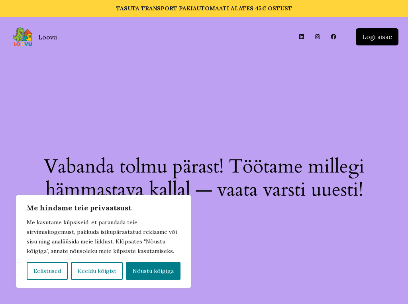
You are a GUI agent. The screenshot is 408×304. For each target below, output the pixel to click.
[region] (103, 241)
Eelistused (47, 271)
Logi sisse (377, 37)
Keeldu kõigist (97, 271)
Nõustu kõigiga (153, 271)
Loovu (47, 37)
